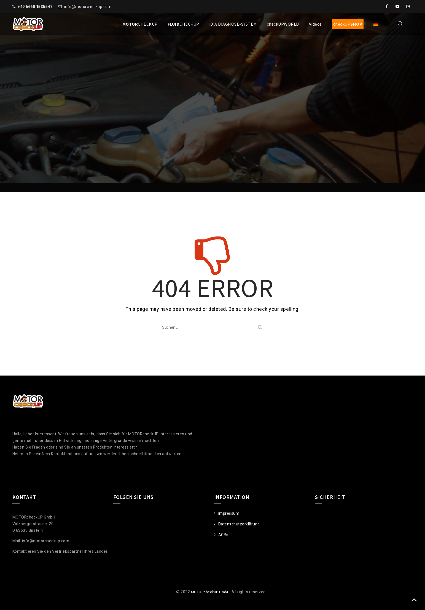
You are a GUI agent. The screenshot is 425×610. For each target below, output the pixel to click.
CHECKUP (140, 24)
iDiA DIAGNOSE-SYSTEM (233, 24)
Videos (315, 24)
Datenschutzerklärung (239, 524)
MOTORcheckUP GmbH (208, 592)
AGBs (223, 535)
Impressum (229, 513)
